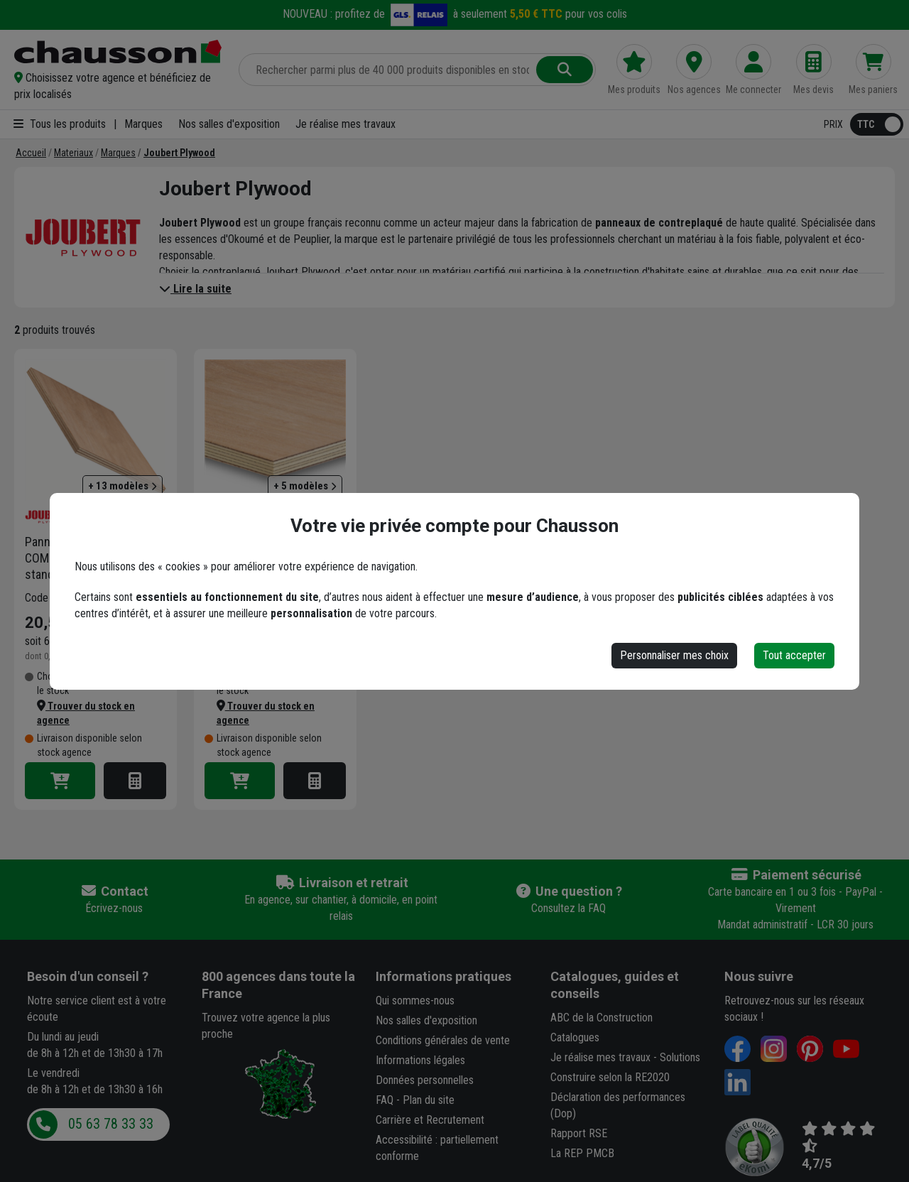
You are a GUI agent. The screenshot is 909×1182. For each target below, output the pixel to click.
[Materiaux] (73, 152)
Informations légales (420, 1060)
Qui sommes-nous (415, 1000)
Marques (143, 124)
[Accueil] (31, 152)
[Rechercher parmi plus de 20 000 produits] (388, 69)
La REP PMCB (582, 1153)
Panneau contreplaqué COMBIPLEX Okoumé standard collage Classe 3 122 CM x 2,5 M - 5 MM (91, 558)
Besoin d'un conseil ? (87, 976)
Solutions (680, 1057)
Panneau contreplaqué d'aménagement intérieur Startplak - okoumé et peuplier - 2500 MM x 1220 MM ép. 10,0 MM (272, 558)
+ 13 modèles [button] (122, 485)
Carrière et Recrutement (430, 1120)
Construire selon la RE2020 (610, 1077)
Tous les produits (59, 124)
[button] (118, 86)
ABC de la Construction (601, 1017)
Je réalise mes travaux (345, 124)
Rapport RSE (578, 1133)
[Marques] (118, 152)
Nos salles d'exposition (229, 124)
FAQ (384, 1100)
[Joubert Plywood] (179, 152)
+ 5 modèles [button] (305, 485)
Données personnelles (425, 1080)
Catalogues (574, 1037)
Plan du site (428, 1100)
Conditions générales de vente (443, 1040)
